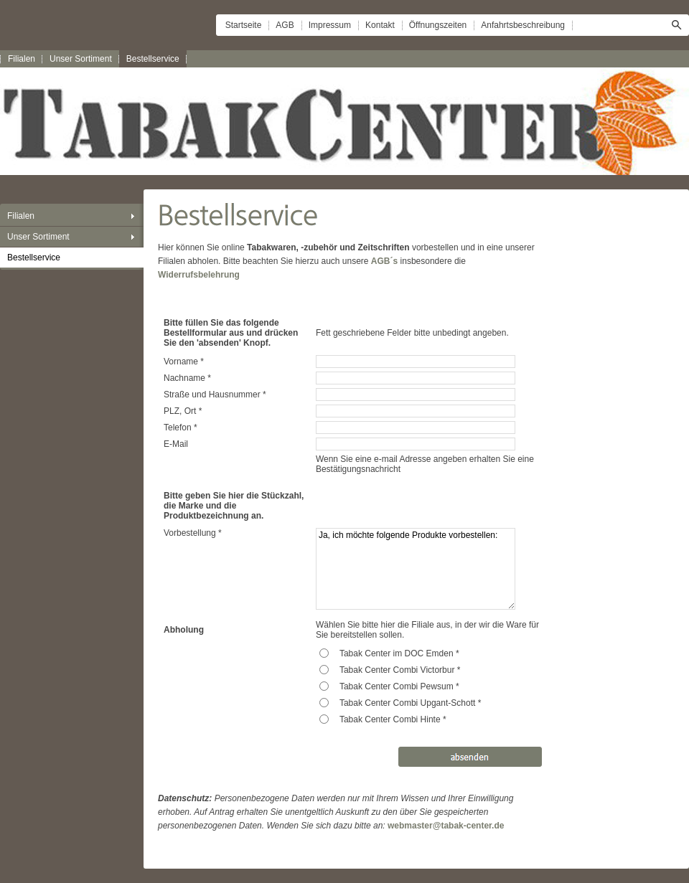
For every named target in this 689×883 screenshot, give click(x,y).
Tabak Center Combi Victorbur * (400, 670)
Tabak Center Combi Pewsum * (399, 686)
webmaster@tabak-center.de (446, 826)
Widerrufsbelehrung (199, 275)
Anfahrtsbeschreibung (523, 25)
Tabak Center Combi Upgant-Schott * (410, 703)
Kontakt (380, 25)
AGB (285, 25)
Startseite (243, 25)
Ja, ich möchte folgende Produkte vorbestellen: (415, 569)
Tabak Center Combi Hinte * (392, 719)
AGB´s (384, 261)
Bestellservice (152, 59)
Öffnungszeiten (438, 25)
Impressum (330, 25)
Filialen (21, 59)
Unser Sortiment (81, 59)
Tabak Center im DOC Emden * (399, 653)
